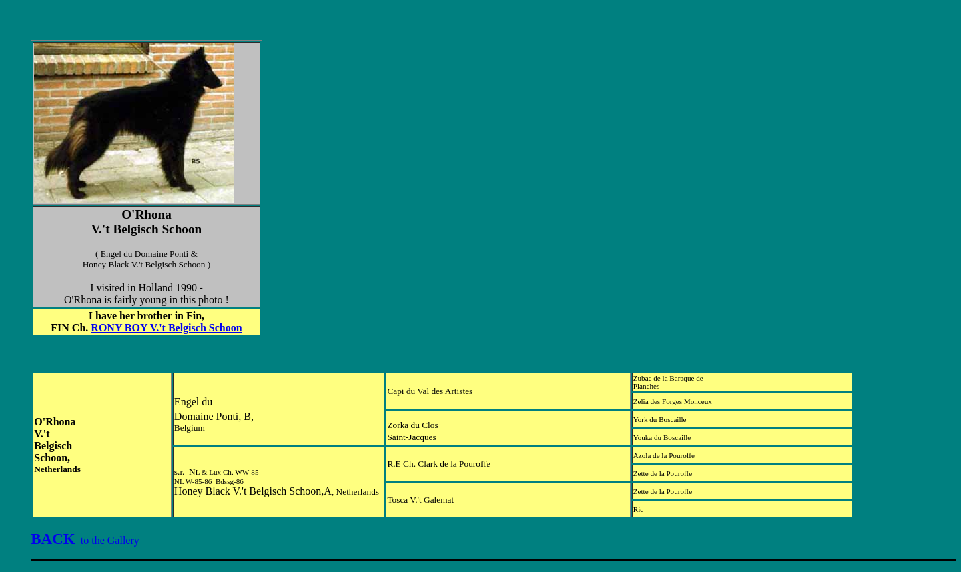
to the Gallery (85, 540)
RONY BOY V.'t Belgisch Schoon (166, 327)
